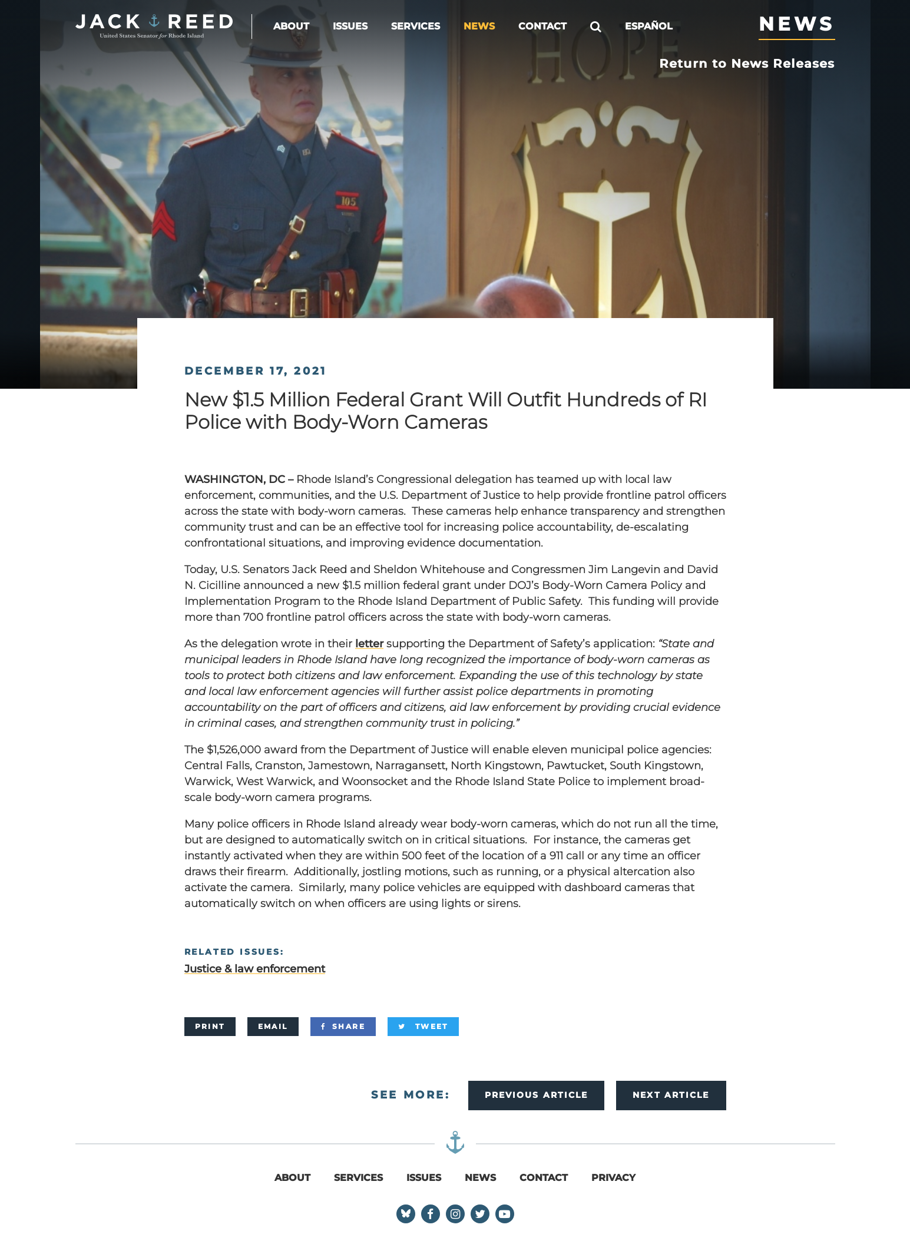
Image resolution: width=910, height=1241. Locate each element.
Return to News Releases (747, 64)
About (291, 26)
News (479, 26)
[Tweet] (423, 1026)
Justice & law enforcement (254, 968)
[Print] (210, 1026)
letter (369, 643)
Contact (542, 26)
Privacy (613, 1177)
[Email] (273, 1026)
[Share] (343, 1026)
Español (649, 26)
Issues (350, 26)
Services (415, 26)
